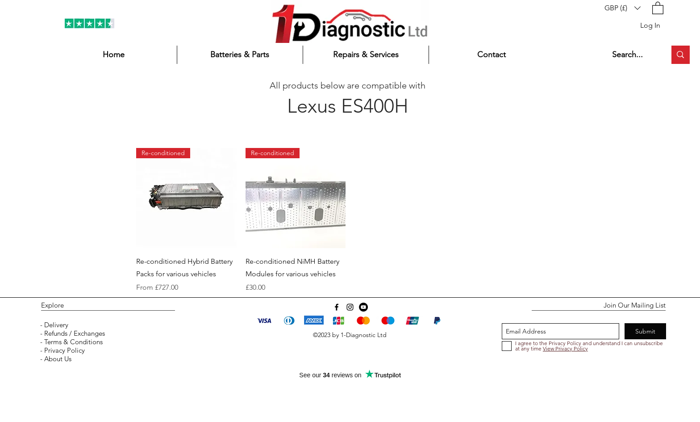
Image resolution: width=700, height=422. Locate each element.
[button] (622, 7)
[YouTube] (363, 307)
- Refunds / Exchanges (71, 333)
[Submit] (645, 331)
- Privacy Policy (61, 350)
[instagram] (350, 307)
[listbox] (622, 7)
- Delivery (53, 325)
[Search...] (632, 55)
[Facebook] (336, 307)
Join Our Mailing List (635, 305)
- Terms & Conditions (70, 342)
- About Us (54, 358)
